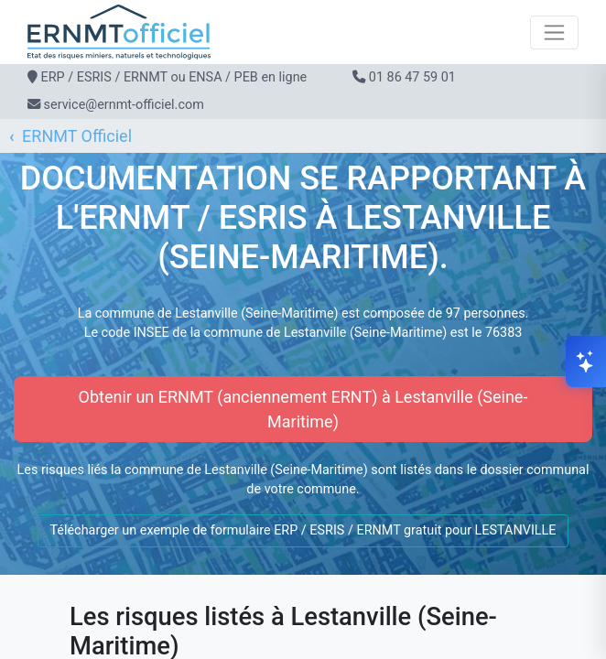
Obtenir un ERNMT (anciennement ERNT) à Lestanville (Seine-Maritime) (303, 409)
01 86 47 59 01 (412, 77)
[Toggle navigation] (554, 32)
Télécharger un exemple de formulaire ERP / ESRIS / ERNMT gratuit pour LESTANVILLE (302, 530)
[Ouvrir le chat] (586, 361)
